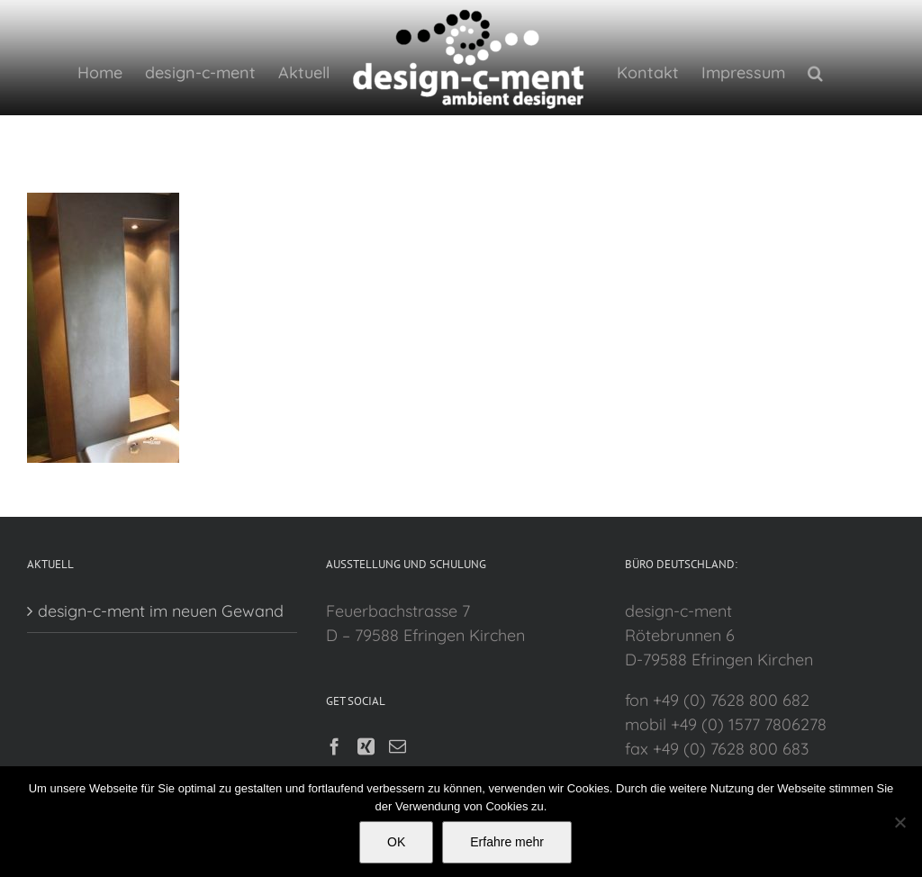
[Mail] (394, 746)
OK (396, 842)
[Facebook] (331, 746)
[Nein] (899, 822)
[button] (810, 72)
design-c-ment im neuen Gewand (161, 611)
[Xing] (363, 746)
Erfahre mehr (507, 842)
